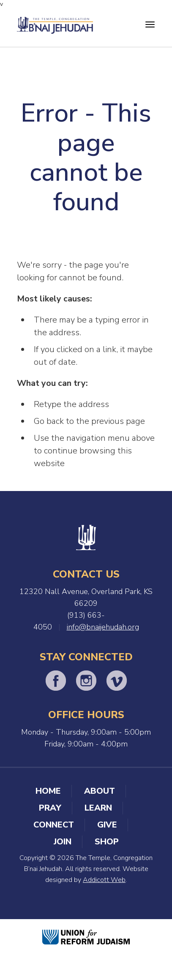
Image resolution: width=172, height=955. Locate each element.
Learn (98, 808)
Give (107, 824)
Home (48, 791)
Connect (53, 824)
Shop (107, 841)
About (99, 791)
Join (62, 841)
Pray (50, 808)
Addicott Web (104, 879)
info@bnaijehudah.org (103, 627)
